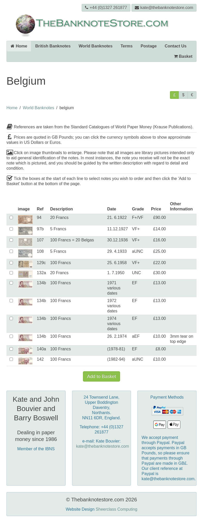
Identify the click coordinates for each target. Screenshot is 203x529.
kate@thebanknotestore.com (164, 7)
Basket (183, 56)
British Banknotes (53, 46)
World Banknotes (95, 46)
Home (19, 46)
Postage (149, 46)
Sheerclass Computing (116, 509)
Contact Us (175, 46)
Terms (127, 46)
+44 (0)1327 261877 (106, 7)
